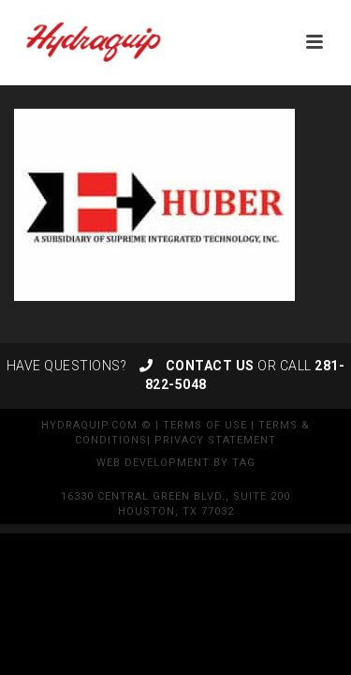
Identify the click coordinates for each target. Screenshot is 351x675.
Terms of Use (205, 425)
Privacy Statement (215, 440)
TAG (244, 463)
